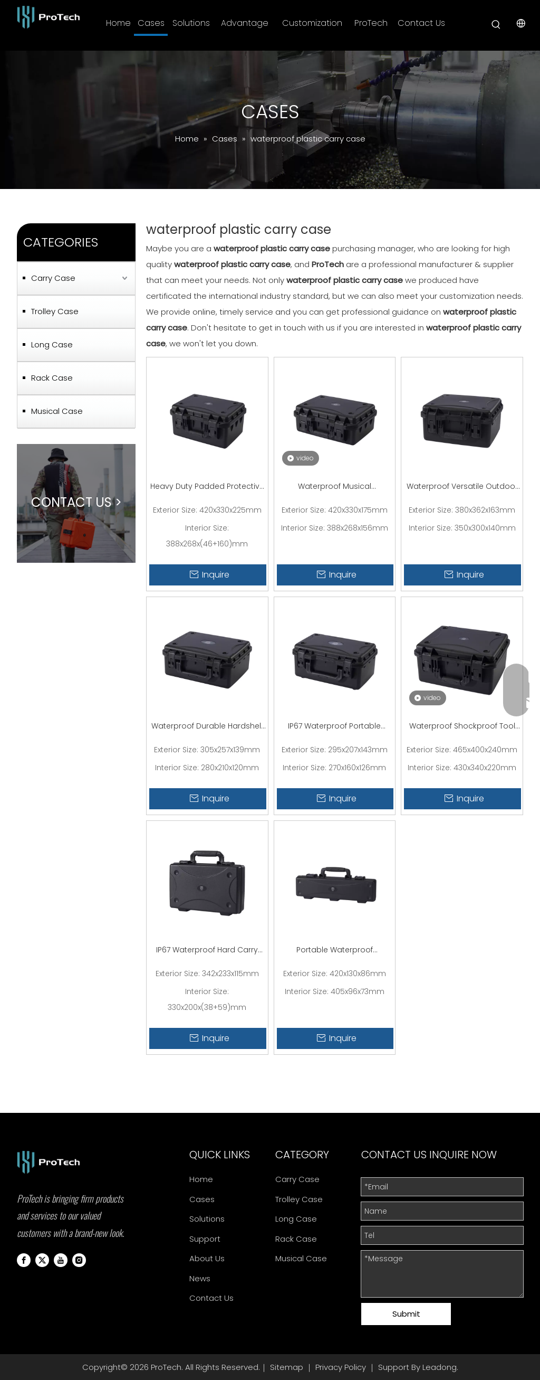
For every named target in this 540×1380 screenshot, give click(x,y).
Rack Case (52, 377)
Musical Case (57, 411)
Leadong (439, 1367)
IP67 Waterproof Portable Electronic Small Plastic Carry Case (335, 727)
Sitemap (286, 1367)
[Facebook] (24, 1260)
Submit (406, 1313)
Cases (202, 1199)
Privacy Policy (340, 1367)
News (199, 1278)
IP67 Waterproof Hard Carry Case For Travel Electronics (207, 950)
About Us (207, 1258)
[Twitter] (42, 1260)
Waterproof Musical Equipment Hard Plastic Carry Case (334, 487)
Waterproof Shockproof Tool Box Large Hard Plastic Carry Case (462, 727)
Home (201, 1179)
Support (204, 1238)
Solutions (207, 1218)
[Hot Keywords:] (496, 25)
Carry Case (53, 277)
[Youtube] (61, 1260)
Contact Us (211, 1297)
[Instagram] (79, 1260)
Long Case (52, 344)
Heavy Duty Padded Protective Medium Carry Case (207, 487)
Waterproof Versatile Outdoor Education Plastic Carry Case (462, 487)
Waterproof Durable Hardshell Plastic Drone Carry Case (207, 727)
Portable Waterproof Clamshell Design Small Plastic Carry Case (334, 950)
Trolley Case (55, 311)
